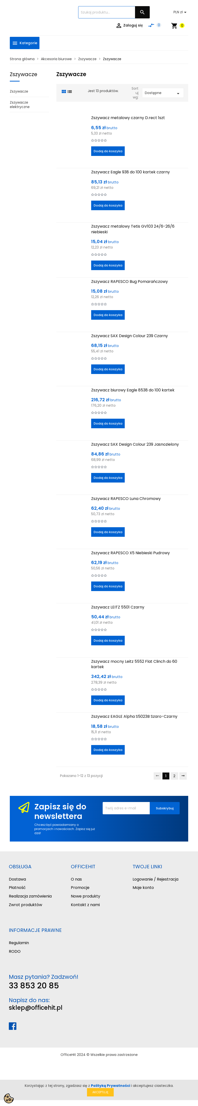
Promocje (80, 887)
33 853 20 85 (34, 985)
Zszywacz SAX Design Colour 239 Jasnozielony (135, 444)
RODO (15, 951)
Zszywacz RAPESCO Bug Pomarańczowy (129, 281)
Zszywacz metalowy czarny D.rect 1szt (128, 118)
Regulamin (19, 943)
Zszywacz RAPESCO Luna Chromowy (126, 498)
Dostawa (17, 879)
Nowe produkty (85, 896)
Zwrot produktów (25, 905)
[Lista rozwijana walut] (180, 12)
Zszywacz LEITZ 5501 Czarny (117, 607)
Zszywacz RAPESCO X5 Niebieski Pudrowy (130, 553)
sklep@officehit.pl (35, 1008)
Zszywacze (23, 74)
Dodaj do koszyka (108, 151)
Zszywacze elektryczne (20, 104)
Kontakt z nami (85, 905)
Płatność (17, 887)
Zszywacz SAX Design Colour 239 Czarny (129, 336)
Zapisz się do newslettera (60, 811)
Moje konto (143, 887)
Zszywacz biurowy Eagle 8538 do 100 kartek (132, 390)
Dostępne (163, 93)
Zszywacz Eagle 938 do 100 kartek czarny (130, 172)
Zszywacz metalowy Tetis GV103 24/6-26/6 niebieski (132, 229)
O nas (76, 879)
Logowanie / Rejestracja (155, 879)
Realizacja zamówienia (30, 896)
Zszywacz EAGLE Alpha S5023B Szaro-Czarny (134, 716)
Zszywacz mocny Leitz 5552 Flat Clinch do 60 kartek (134, 664)
